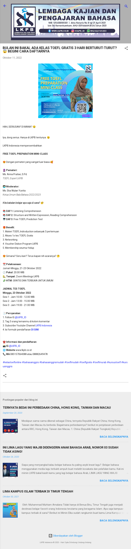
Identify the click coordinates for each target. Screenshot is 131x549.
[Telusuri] (126, 7)
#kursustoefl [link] (114, 362)
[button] (126, 48)
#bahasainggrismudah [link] (51, 362)
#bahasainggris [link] (30, 362)
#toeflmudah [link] (71, 362)
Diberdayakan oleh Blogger (65, 535)
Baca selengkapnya (114, 436)
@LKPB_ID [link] (20, 317)
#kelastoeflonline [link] (12, 362)
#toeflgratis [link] (85, 362)
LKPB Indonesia (43, 325)
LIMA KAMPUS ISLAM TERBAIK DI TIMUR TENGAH (38, 491)
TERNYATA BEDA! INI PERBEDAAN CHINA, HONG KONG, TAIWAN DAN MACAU (57, 407)
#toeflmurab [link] (99, 362)
